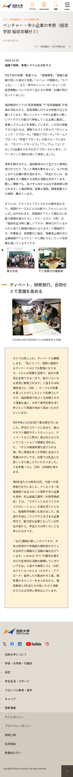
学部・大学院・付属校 (18, 663)
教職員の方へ (13, 753)
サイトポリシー (14, 717)
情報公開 (10, 735)
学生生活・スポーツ (17, 681)
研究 (7, 672)
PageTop (67, 771)
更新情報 (10, 708)
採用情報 (10, 744)
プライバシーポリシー (18, 726)
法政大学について (16, 654)
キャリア (10, 699)
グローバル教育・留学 (18, 690)
